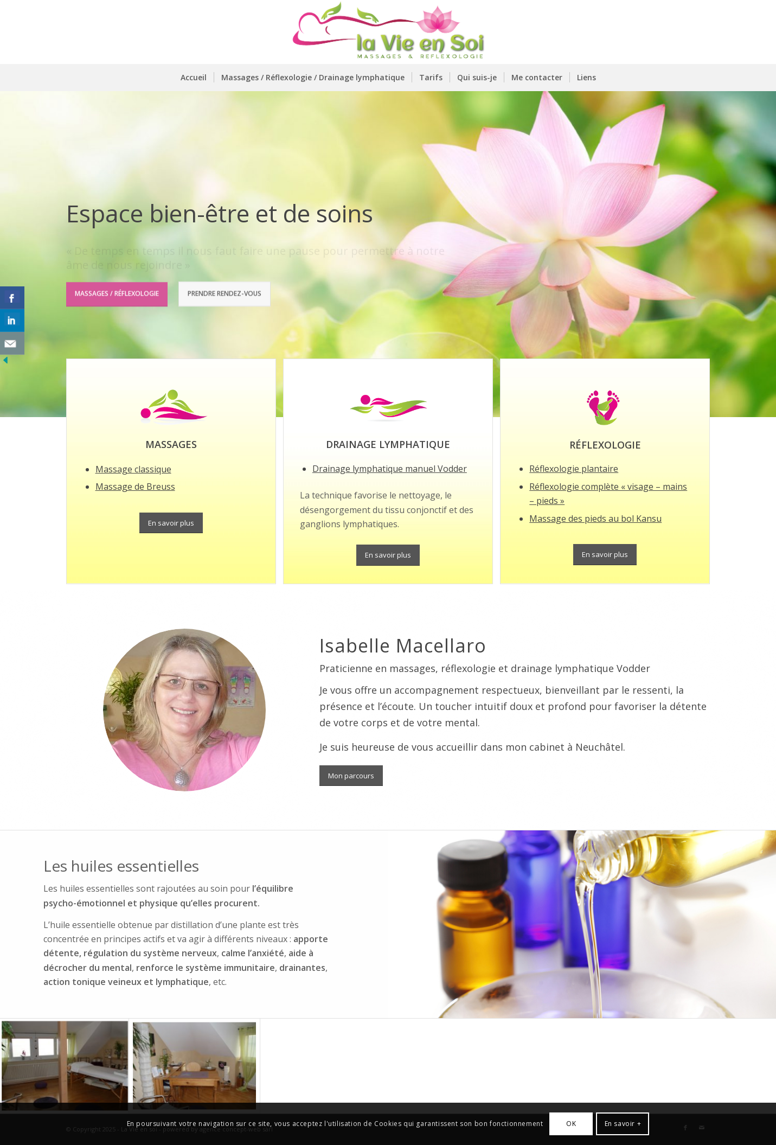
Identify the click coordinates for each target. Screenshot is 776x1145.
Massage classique (133, 469)
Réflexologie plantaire (573, 469)
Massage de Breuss (135, 486)
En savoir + (623, 1123)
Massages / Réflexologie (117, 292)
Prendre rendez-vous (224, 292)
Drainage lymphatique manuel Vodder (389, 469)
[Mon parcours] (351, 775)
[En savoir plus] (171, 523)
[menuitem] (194, 77)
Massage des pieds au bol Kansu (595, 518)
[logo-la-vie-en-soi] (388, 32)
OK (571, 1123)
